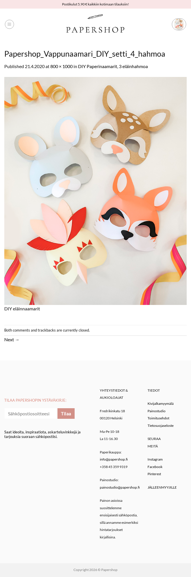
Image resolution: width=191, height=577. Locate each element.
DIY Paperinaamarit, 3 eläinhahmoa (113, 66)
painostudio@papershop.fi (120, 487)
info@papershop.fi (114, 459)
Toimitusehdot (158, 418)
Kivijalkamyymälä (161, 403)
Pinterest (154, 474)
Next (11, 339)
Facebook (155, 467)
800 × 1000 (61, 66)
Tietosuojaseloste (161, 425)
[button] (9, 24)
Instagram (155, 459)
